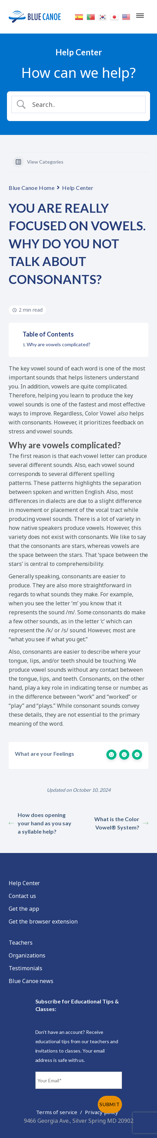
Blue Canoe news (31, 981)
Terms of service (56, 1112)
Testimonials (25, 968)
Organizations (27, 955)
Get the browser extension (43, 921)
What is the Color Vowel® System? (121, 823)
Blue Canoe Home (31, 187)
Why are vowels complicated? (58, 344)
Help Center (77, 187)
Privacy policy (101, 1112)
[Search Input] (84, 104)
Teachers (21, 942)
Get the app (24, 908)
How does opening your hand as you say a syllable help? (40, 823)
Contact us (22, 896)
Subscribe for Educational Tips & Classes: (77, 1005)
